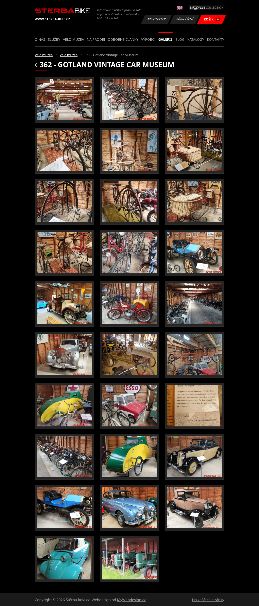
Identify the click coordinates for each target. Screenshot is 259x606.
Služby (54, 39)
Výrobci (148, 39)
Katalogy (195, 39)
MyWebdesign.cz (131, 599)
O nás (40, 39)
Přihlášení (184, 19)
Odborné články (123, 39)
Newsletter (156, 19)
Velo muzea (73, 39)
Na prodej (96, 39)
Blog (180, 39)
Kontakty (215, 39)
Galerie (165, 39)
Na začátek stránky (208, 599)
